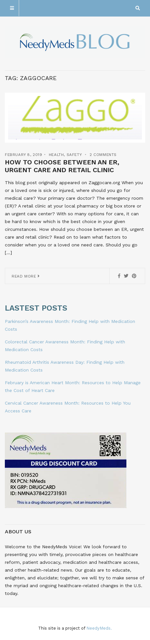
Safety (74, 154)
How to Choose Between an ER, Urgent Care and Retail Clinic (62, 166)
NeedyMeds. (99, 628)
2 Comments (103, 154)
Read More (26, 276)
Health (56, 154)
